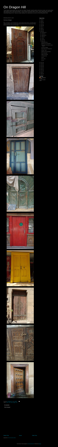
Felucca (42, 57)
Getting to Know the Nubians (46, 51)
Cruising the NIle (44, 55)
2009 (41, 73)
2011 (41, 70)
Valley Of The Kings (44, 54)
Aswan (7, 402)
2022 (41, 25)
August (43, 36)
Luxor (16, 402)
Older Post (34, 435)
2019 (41, 29)
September (43, 35)
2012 (41, 69)
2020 (41, 28)
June (42, 39)
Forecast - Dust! (44, 50)
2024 (41, 22)
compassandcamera (30, 443)
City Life (42, 60)
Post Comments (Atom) (12, 437)
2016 (41, 63)
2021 (41, 26)
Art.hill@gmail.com (43, 78)
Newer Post (6, 435)
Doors (12, 402)
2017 (41, 62)
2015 (41, 65)
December (43, 32)
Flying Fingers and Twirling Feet (46, 48)
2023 (41, 24)
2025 (41, 21)
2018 (41, 31)
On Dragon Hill (15, 7)
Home (20, 435)
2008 (41, 75)
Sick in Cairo (43, 58)
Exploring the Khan (44, 42)
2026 (41, 19)
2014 (41, 66)
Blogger (40, 443)
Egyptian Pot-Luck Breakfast (46, 43)
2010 (41, 72)
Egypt (14, 402)
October (43, 33)
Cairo (9, 402)
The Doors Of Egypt (44, 47)
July (42, 38)
